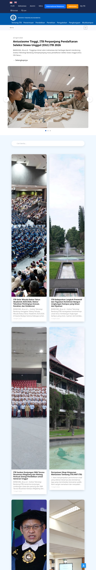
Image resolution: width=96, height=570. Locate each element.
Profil (12, 6)
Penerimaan (28, 22)
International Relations (55, 6)
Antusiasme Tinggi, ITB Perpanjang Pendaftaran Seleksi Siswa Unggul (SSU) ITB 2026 (45, 43)
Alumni (32, 6)
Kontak (14, 10)
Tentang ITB (16, 22)
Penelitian (51, 22)
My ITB (82, 6)
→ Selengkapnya (20, 60)
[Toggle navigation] (85, 27)
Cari (23, 10)
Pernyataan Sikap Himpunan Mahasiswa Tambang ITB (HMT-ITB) (66, 473)
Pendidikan (40, 22)
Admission (73, 6)
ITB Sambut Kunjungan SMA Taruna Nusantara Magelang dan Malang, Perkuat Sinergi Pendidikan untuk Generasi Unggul (28, 475)
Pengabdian (62, 22)
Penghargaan (74, 22)
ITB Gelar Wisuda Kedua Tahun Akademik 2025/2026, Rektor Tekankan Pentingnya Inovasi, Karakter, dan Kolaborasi (26, 302)
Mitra (41, 6)
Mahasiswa (22, 6)
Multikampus (87, 22)
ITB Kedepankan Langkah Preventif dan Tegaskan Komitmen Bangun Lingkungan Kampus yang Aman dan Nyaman (66, 302)
